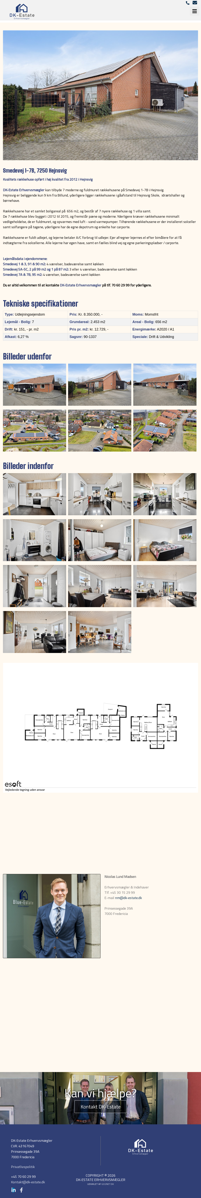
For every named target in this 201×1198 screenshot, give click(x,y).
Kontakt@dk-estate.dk (28, 1182)
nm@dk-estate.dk (128, 897)
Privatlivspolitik (23, 1166)
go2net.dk (107, 1184)
